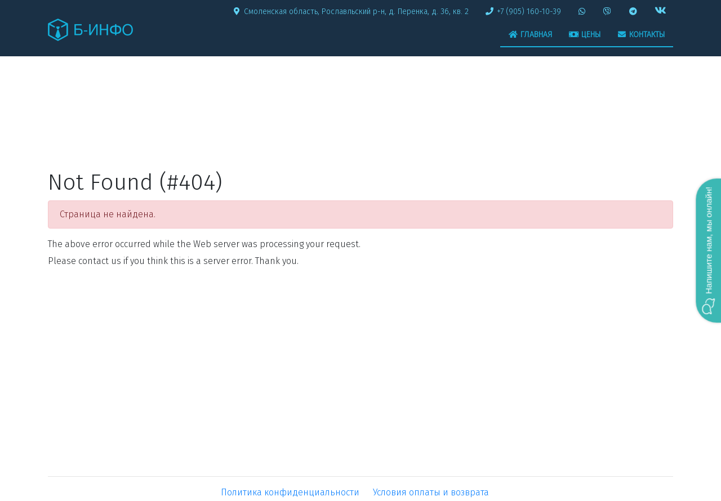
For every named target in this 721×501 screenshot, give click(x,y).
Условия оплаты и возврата (431, 492)
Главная (531, 34)
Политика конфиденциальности (290, 492)
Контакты (641, 34)
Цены (584, 34)
